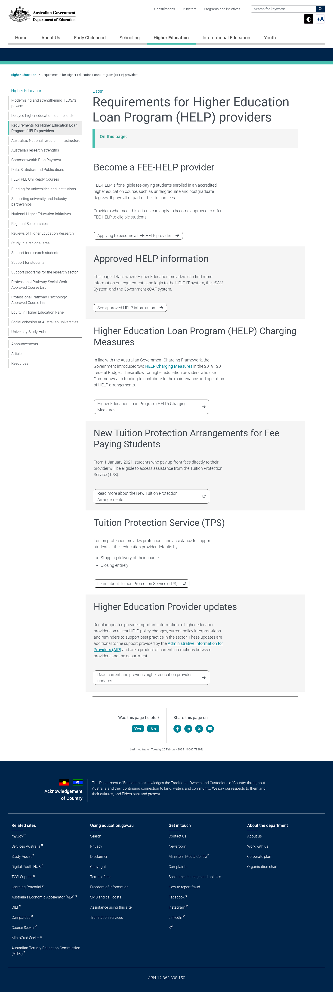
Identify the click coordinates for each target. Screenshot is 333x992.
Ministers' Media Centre (188, 856)
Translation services (106, 917)
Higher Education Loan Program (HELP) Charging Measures (142, 406)
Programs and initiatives (222, 9)
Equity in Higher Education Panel (38, 312)
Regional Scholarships (29, 223)
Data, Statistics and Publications (37, 169)
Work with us (257, 846)
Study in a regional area (30, 243)
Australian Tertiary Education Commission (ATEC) (46, 951)
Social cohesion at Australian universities (44, 322)
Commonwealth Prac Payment (36, 160)
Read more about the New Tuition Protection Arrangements (137, 496)
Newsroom (177, 846)
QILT (15, 907)
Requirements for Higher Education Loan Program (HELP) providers (44, 128)
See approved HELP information (126, 307)
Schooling (130, 37)
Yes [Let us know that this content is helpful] (138, 728)
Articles (17, 354)
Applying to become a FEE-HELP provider (134, 235)
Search (95, 836)
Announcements (24, 344)
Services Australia (26, 846)
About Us (50, 37)
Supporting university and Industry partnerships (39, 201)
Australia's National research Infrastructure (45, 140)
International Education (226, 37)
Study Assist (22, 856)
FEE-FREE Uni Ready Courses (35, 179)
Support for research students (35, 253)
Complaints (178, 867)
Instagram (177, 907)
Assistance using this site (111, 907)
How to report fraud (184, 887)
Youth (270, 37)
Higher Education (171, 37)
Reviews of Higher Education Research (42, 233)
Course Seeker (23, 927)
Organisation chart (262, 867)
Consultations (164, 9)
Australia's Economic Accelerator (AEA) (43, 897)
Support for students (27, 262)
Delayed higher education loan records (42, 115)
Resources (19, 363)
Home (21, 37)
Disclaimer (98, 856)
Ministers (189, 9)
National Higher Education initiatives (41, 214)
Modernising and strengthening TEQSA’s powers (44, 103)
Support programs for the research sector (44, 272)
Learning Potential (26, 887)
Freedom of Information (109, 887)
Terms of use (100, 877)
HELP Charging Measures (168, 366)
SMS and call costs (105, 897)
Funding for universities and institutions (43, 189)
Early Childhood (90, 37)
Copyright (98, 867)
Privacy (96, 846)
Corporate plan (259, 856)
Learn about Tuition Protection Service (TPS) (137, 583)
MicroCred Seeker (26, 938)
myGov (17, 836)
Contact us (177, 836)
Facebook (177, 897)
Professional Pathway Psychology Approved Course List (39, 300)
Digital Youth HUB (26, 867)
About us (254, 836)
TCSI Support (22, 877)
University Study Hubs (29, 332)
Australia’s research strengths (35, 150)
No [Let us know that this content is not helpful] (153, 728)
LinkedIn (175, 917)
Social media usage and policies (195, 877)
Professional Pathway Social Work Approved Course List (39, 285)
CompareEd (21, 917)
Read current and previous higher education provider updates (144, 677)
